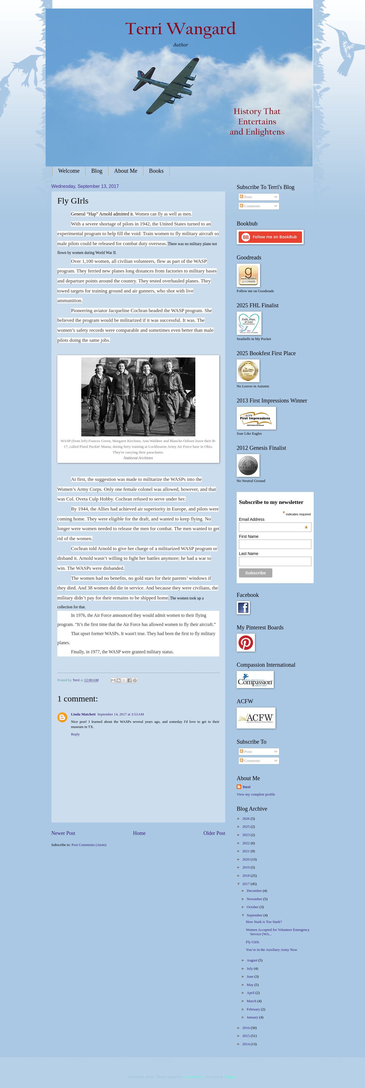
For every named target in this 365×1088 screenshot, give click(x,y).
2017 (246, 884)
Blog (96, 171)
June (250, 977)
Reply (75, 734)
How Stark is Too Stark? (264, 922)
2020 (246, 859)
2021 (246, 851)
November (255, 899)
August (252, 960)
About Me (125, 171)
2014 (246, 1044)
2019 (246, 867)
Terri (246, 787)
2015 (246, 1036)
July (250, 969)
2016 (246, 1028)
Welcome (69, 171)
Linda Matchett (83, 714)
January (253, 1017)
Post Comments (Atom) (89, 845)
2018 (246, 876)
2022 (246, 843)
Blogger (230, 1077)
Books (156, 171)
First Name (248, 536)
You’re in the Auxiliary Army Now (271, 950)
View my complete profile (256, 794)
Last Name (248, 553)
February (254, 1009)
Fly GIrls (252, 942)
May (250, 985)
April (251, 993)
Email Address (273, 519)
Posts (246, 197)
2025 (246, 827)
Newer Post (63, 833)
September (255, 915)
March (252, 1001)
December (255, 891)
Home (139, 833)
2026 (246, 819)
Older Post (214, 833)
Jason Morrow (193, 1077)
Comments (250, 206)
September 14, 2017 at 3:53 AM (120, 714)
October (253, 907)
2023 (246, 835)
